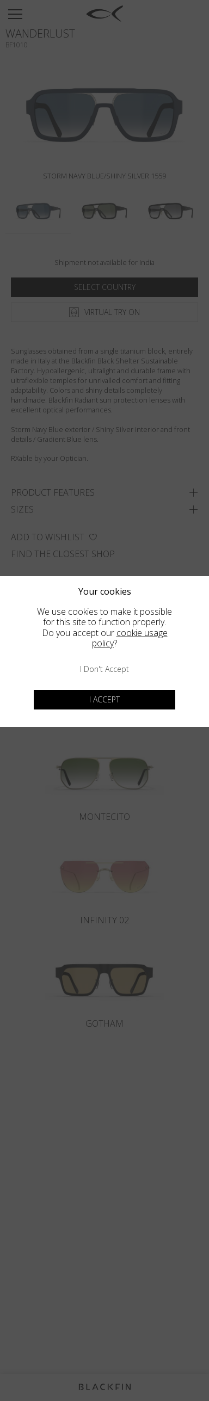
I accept (104, 699)
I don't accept (104, 669)
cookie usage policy (130, 638)
